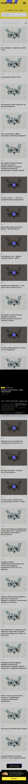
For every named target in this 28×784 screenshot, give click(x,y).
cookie (18, 772)
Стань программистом (18, 773)
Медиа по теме (23, 401)
